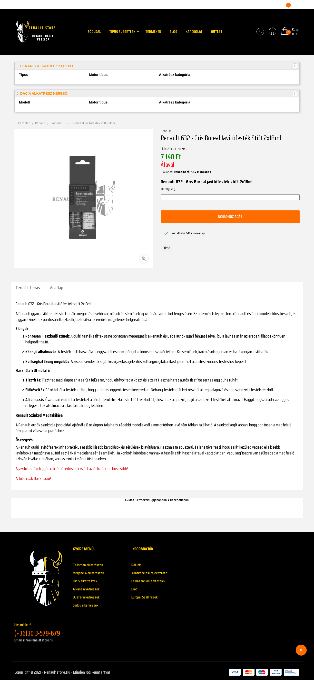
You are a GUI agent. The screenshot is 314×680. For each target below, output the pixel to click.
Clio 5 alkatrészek (85, 578)
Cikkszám (167, 149)
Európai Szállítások (144, 594)
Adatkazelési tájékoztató (149, 570)
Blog (134, 586)
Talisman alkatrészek (88, 562)
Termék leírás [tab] (28, 287)
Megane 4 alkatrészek (88, 570)
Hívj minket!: (40, 627)
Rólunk (136, 562)
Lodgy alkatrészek (85, 602)
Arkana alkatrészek (86, 586)
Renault (166, 131)
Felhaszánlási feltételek (148, 578)
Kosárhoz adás (230, 217)
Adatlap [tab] (56, 287)
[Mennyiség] (230, 197)
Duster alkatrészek (86, 594)
